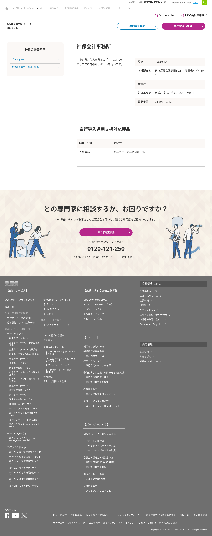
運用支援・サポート (53, 348)
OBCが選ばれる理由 (53, 336)
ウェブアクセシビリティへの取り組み (157, 523)
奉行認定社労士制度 (96, 467)
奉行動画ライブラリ (93, 314)
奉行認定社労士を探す (97, 382)
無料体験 (48, 377)
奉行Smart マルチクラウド (57, 300)
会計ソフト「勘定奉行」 (19, 318)
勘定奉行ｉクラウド (18, 339)
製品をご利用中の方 (93, 352)
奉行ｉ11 (48, 305)
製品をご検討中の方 (93, 347)
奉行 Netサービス (95, 356)
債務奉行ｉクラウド (18, 364)
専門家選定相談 (183, 26)
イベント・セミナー (93, 310)
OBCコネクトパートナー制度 (101, 451)
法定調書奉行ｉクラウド (21, 400)
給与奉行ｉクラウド (18, 395)
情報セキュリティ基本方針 (193, 516)
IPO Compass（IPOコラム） (98, 305)
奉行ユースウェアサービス (58, 366)
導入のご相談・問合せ (54, 382)
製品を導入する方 (92, 361)
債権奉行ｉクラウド (18, 359)
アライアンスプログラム (98, 491)
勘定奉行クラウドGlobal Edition (24, 355)
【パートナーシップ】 (96, 425)
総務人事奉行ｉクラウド (21, 391)
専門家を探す (137, 26)
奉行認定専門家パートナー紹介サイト (78, 8)
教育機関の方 (90, 390)
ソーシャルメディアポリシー (127, 516)
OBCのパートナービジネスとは (99, 434)
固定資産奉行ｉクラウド (21, 368)
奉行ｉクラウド (15, 334)
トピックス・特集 (92, 319)
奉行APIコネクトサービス (56, 325)
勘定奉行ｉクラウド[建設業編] (23, 350)
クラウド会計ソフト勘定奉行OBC (21, 8)
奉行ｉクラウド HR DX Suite (23, 420)
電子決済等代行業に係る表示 (161, 516)
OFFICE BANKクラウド (20, 404)
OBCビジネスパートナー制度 (101, 446)
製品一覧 (9, 307)
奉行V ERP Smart (52, 310)
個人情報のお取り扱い (97, 516)
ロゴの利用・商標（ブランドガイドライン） (111, 523)
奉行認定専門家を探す (97, 378)
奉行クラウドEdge (16, 448)
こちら (195, 3)
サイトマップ (60, 516)
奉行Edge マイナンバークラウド (24, 486)
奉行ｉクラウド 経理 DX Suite (23, 409)
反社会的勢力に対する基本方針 (69, 523)
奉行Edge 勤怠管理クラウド (22, 468)
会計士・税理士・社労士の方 (98, 458)
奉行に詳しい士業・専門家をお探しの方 (104, 373)
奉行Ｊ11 (48, 314)
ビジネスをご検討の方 (94, 441)
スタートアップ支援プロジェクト (103, 406)
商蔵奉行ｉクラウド (18, 386)
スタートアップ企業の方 (96, 401)
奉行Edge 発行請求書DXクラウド (25, 453)
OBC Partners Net (95, 479)
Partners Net (166, 15)
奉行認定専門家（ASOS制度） (101, 463)
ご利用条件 (76, 516)
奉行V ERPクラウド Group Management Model (22, 440)
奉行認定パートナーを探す (99, 366)
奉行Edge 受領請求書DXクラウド (25, 457)
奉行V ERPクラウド (17, 434)
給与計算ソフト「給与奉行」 (22, 323)
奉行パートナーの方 (93, 475)
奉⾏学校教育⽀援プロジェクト (102, 394)
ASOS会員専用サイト (197, 15)
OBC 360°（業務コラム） (96, 300)
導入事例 (48, 341)
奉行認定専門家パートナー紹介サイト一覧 (114, 8)
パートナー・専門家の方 (49, 8)
